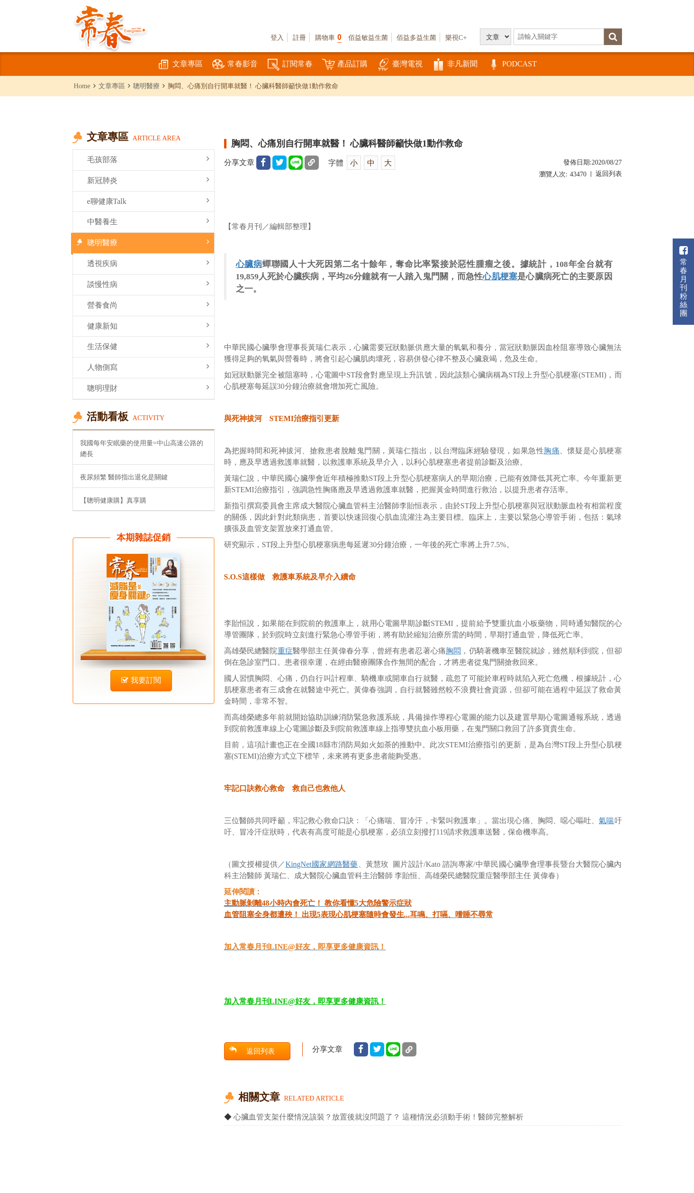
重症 (285, 651)
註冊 (299, 37)
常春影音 (235, 64)
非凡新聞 (455, 64)
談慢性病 (148, 283)
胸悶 (453, 651)
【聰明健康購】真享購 (113, 500)
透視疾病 (148, 262)
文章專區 (180, 64)
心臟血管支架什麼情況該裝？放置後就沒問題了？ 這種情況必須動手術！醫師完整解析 (378, 1117)
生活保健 (148, 345)
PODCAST (512, 64)
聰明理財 (148, 387)
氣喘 (606, 821)
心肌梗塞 (500, 276)
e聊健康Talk (148, 200)
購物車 (328, 37)
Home (82, 86)
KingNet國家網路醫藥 (322, 864)
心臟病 (249, 264)
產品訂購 (345, 64)
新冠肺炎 (148, 179)
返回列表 (608, 173)
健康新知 (148, 325)
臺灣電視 (400, 64)
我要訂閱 (141, 680)
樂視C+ (456, 37)
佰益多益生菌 (416, 37)
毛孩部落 (148, 159)
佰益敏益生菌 (368, 37)
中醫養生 (148, 221)
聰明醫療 (146, 86)
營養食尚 (148, 304)
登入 (277, 37)
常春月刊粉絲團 (683, 281)
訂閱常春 (290, 64)
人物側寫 (148, 366)
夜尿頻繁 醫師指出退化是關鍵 (124, 477)
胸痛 (551, 451)
